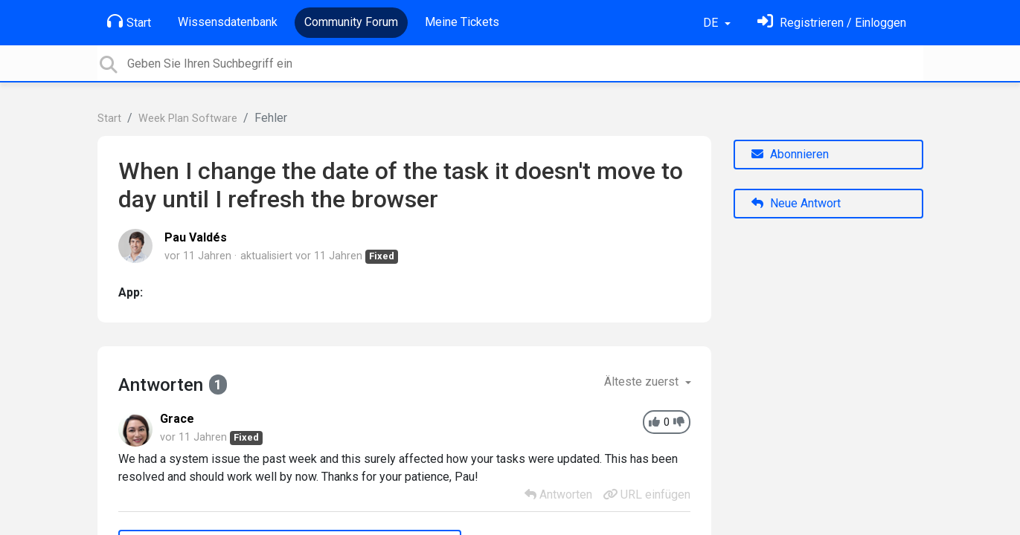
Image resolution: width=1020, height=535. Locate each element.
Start (129, 21)
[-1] (678, 422)
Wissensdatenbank (228, 22)
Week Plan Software (187, 118)
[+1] (654, 422)
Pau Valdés (195, 237)
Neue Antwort (796, 203)
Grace (177, 419)
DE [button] (712, 23)
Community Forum (351, 22)
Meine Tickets (462, 22)
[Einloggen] (831, 22)
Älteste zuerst (642, 381)
